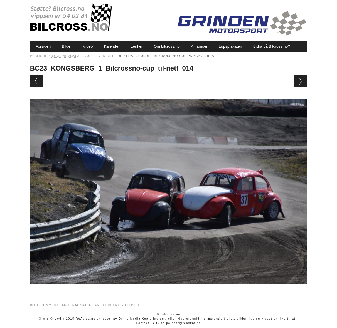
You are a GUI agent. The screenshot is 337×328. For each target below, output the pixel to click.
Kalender (112, 46)
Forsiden (43, 46)
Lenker (137, 46)
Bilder (67, 46)
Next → (300, 81)
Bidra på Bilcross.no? (271, 46)
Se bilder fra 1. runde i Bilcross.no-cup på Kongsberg (161, 55)
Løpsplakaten (230, 46)
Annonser (199, 46)
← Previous (36, 81)
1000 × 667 (91, 55)
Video (88, 46)
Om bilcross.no (166, 46)
